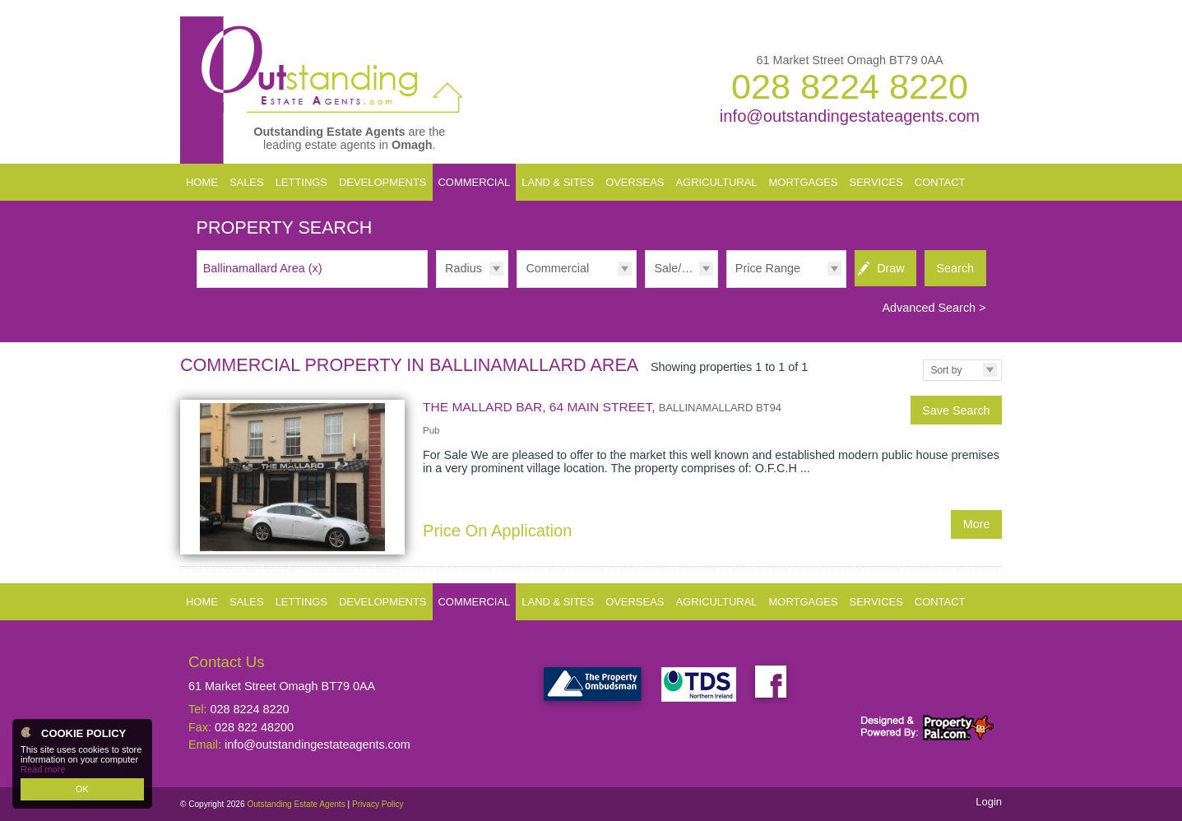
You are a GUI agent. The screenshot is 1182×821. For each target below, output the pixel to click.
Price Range (767, 268)
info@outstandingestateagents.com (850, 116)
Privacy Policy (378, 804)
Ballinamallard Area (262, 268)
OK (82, 789)
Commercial (557, 268)
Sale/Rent (680, 268)
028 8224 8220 (849, 86)
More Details (591, 476)
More (976, 524)
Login (989, 801)
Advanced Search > (933, 307)
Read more (43, 769)
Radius (463, 268)
